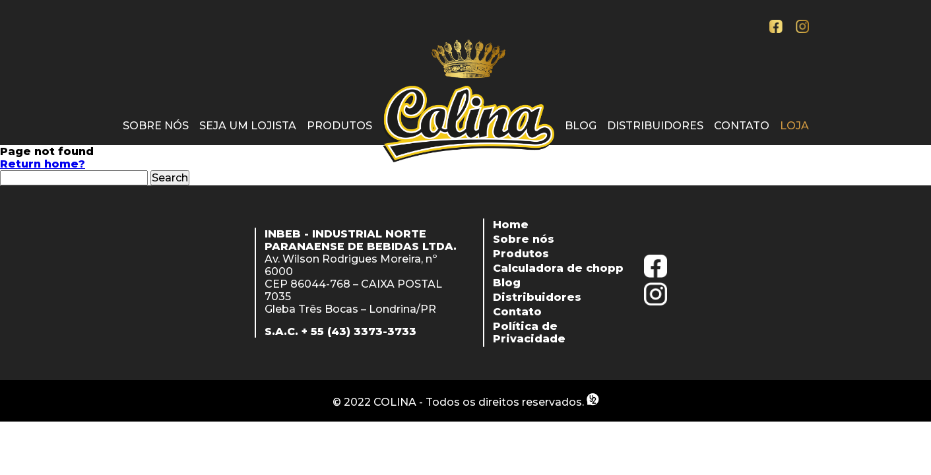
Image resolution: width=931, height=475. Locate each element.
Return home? (42, 164)
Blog (580, 125)
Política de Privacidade (529, 332)
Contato (741, 125)
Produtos (339, 125)
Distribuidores (655, 125)
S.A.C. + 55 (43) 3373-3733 (340, 331)
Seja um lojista (247, 125)
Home (511, 224)
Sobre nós (156, 125)
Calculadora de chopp (558, 268)
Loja (794, 125)
